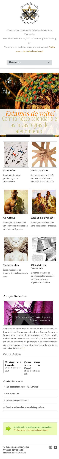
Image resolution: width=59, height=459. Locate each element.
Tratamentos (11, 265)
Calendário (9, 170)
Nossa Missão (39, 170)
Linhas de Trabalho (43, 217)
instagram (50, 447)
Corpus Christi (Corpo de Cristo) (32, 365)
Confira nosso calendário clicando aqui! (31, 430)
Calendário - (41, 136)
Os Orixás (9, 217)
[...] (22, 348)
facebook (55, 447)
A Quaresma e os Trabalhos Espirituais (33, 317)
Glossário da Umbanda (38, 266)
